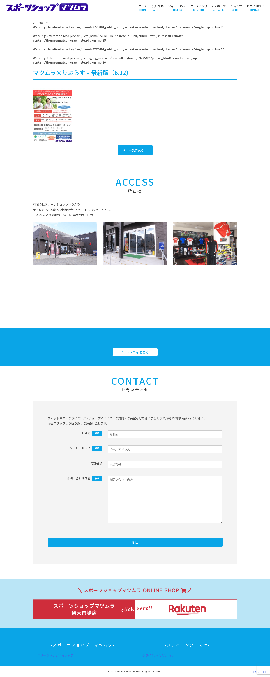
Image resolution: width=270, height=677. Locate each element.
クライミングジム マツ (158, 655)
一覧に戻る (136, 150)
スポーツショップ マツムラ (55, 655)
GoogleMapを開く (135, 352)
